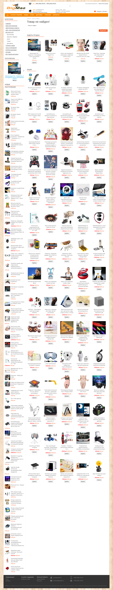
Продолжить (103, 30)
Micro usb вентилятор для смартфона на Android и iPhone (99, 89)
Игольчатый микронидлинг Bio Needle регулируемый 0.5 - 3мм (16, 361)
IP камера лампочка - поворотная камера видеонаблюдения (66, 89)
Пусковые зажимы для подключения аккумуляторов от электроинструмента (17, 266)
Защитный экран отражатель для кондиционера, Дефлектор (15, 319)
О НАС (32, 15)
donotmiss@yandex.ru (58, 580)
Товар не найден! (36, 18)
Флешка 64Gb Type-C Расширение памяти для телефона (17, 247)
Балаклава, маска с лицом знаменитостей (17, 534)
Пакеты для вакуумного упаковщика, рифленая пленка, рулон (67, 55)
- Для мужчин (9, 43)
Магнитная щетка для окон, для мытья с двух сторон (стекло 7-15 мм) (66, 311)
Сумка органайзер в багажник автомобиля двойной (99, 419)
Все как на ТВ (9, 32)
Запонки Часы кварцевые (83, 198)
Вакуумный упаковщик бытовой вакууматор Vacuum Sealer (83, 171)
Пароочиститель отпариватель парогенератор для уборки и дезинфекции (17, 214)
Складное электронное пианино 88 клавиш (17, 449)
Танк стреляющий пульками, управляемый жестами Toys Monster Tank (50, 448)
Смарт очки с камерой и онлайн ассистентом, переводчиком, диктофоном (17, 256)
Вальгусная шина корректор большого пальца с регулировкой (17, 328)
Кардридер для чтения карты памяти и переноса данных (17, 392)
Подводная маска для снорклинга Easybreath (99, 364)
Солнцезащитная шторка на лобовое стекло (17, 302)
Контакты (8, 580)
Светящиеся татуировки (17, 287)
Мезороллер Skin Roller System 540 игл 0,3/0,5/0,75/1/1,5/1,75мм (83, 55)
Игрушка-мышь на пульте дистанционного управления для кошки (67, 227)
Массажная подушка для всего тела (34, 336)
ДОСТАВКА (39, 15)
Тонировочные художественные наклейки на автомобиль (83, 447)
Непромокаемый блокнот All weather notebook (34, 364)
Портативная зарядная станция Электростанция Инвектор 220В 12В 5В (17, 407)
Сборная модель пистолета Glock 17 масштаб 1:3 (16, 336)
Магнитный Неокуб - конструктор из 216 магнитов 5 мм (99, 311)
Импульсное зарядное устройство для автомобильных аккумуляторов (34, 256)
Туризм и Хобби (10, 45)
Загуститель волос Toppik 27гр (51, 54)
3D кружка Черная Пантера (16, 115)
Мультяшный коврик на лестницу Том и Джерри (66, 336)
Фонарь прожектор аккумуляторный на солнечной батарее (16, 501)
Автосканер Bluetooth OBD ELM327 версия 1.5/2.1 (34, 143)
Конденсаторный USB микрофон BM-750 (99, 254)
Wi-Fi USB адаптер (16, 398)
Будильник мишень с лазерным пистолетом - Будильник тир (67, 171)
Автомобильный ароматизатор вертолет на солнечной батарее (67, 115)
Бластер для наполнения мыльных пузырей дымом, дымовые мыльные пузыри (50, 172)
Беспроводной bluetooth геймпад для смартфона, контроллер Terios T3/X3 (34, 171)
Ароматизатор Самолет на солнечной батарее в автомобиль (83, 143)
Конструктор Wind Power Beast (34, 282)
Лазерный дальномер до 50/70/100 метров (17, 273)
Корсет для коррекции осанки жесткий (50, 282)
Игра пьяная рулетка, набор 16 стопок (50, 226)
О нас (7, 579)
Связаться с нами (25, 579)
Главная (29, 18)
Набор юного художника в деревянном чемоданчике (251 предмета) (83, 338)
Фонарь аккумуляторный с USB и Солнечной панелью (17, 509)
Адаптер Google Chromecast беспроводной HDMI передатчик (16, 470)
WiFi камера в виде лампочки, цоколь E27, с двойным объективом (17, 493)
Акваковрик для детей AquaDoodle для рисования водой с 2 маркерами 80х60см (50, 144)
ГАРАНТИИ (48, 15)
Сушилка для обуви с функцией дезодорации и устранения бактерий (17, 442)
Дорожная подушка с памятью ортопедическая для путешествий (16, 527)
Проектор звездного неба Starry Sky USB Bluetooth (99, 391)
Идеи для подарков (11, 26)
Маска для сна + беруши (17, 485)
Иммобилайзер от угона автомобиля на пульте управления (99, 227)
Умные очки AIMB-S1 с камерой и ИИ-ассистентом (17, 101)
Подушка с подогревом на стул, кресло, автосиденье (34, 391)
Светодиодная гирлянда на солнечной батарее (17, 152)
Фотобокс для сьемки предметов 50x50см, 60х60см (50, 475)
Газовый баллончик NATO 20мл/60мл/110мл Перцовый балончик (17, 160)
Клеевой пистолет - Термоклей (16, 280)
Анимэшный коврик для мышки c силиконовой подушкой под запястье (66, 143)
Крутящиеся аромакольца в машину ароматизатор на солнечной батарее (83, 284)
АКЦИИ (26, 15)
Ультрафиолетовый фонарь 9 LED (16, 175)
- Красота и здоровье (11, 36)
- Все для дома (10, 34)
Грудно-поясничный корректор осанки (34, 198)
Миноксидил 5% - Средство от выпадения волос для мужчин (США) (14, 77)
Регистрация (105, 3)
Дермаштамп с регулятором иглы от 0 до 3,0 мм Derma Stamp (17, 352)
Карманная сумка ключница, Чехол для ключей (16, 552)
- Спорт (8, 41)
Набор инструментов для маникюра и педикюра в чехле (17, 384)
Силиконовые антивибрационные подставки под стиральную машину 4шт (17, 543)
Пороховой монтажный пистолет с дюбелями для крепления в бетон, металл (50, 392)
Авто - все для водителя (13, 30)
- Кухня (8, 39)
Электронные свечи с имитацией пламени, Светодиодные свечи (16, 168)
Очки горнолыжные (50, 363)
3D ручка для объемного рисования (34, 88)
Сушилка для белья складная (34, 446)
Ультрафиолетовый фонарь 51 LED (16, 182)
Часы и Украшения (11, 47)
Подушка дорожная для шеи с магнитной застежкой (17, 517)
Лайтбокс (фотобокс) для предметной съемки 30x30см (99, 283)
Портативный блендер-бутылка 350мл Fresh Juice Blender (17, 560)
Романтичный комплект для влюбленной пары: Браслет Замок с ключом (34, 419)
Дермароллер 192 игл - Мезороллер (17, 369)
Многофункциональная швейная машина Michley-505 (50, 337)
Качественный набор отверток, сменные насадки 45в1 (83, 255)
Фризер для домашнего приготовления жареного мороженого (66, 475)
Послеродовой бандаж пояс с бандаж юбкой (67, 390)
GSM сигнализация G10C (50, 88)
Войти (100, 3)
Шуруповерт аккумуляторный (15, 128)
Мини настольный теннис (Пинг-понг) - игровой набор (16, 93)
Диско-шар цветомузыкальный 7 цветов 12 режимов (66, 199)
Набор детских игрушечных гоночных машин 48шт (17, 344)
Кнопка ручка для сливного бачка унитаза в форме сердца (17, 568)
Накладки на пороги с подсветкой (99, 336)
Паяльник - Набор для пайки (17, 376)
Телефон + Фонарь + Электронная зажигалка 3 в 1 (66, 447)
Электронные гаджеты (12, 28)
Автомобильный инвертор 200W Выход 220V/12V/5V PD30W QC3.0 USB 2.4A (17, 424)
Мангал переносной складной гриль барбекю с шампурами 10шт (17, 310)
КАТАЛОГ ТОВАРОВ (16, 15)
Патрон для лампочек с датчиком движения (83, 364)
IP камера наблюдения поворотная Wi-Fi (83, 88)
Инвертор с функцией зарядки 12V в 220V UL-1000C (17, 222)
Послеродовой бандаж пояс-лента (83, 390)
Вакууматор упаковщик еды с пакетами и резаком (17, 295)
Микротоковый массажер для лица (17, 122)
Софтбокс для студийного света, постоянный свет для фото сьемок (83, 420)
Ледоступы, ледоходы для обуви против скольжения (99, 55)
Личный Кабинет (41, 579)
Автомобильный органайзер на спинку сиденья (99, 115)
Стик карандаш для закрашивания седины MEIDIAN (17, 144)
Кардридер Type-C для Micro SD (17, 239)
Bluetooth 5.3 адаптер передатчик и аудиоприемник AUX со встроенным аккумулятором (14, 459)
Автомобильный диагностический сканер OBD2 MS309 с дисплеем (83, 116)
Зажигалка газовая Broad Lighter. (17, 189)
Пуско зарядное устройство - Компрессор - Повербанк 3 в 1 (17, 136)
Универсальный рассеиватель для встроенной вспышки (99, 447)
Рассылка (39, 580)
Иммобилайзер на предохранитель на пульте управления (83, 227)
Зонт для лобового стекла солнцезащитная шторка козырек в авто (99, 199)
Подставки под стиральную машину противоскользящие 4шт (17, 415)
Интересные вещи (11, 50)
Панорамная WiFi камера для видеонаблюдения (67, 365)
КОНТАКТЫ (56, 15)
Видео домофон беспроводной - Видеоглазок (99, 171)
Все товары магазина (12, 54)
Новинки (8, 23)
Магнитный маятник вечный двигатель (83, 310)
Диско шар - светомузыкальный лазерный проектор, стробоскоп (16, 434)
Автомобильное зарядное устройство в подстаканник (51, 115)
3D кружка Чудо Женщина (15, 108)
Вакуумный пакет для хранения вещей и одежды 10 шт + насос (17, 196)
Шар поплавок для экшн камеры (99, 474)
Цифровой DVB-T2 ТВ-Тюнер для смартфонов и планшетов (83, 475)
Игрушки (8, 52)
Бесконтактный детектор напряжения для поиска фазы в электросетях (99, 143)
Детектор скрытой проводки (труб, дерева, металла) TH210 (17, 205)
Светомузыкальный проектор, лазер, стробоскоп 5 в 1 (16, 478)
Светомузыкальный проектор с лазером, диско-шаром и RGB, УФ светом (17, 231)
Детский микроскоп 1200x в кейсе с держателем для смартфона (51, 200)
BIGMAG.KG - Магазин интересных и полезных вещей (17, 585)
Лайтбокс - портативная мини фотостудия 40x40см (34, 311)
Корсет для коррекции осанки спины (67, 282)
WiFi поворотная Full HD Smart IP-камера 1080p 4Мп (34, 115)
